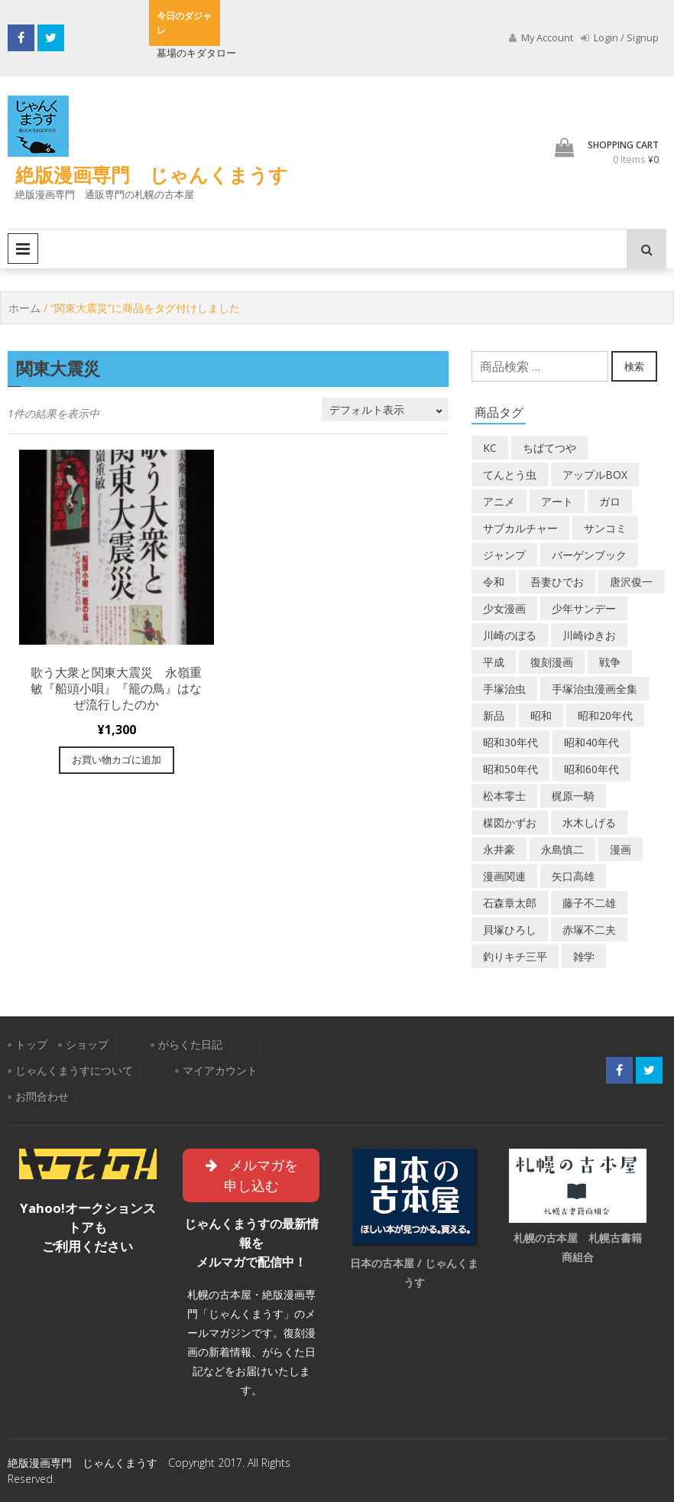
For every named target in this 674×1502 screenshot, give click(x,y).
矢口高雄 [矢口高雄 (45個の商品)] (573, 876)
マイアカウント (220, 1070)
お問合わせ (42, 1096)
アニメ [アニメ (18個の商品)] (499, 501)
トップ (31, 1044)
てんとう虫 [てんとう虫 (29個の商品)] (509, 474)
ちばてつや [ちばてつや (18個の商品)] (549, 448)
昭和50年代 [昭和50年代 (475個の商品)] (510, 769)
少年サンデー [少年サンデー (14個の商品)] (584, 608)
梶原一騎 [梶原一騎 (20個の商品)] (573, 795)
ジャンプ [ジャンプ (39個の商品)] (504, 555)
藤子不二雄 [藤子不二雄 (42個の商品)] (589, 903)
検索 (634, 366)
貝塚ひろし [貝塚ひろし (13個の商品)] (509, 929)
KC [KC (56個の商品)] (490, 448)
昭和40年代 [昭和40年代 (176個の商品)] (591, 742)
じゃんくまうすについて (74, 1070)
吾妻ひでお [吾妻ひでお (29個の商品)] (557, 581)
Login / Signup (620, 37)
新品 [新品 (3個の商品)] (493, 715)
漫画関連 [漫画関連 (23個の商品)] (504, 876)
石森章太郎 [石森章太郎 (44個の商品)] (509, 903)
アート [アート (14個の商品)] (557, 501)
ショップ (87, 1044)
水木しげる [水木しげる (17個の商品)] (589, 822)
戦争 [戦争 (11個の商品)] (610, 662)
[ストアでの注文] (385, 409)
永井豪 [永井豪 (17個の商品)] (499, 849)
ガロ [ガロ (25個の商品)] (610, 501)
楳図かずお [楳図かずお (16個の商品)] (509, 822)
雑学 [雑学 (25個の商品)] (584, 956)
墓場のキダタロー (196, 53)
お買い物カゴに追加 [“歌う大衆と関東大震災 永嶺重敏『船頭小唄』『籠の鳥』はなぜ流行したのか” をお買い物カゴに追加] (116, 759)
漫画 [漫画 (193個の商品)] (620, 849)
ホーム (24, 308)
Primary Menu (23, 248)
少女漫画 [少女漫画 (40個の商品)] (504, 608)
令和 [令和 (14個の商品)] (493, 581)
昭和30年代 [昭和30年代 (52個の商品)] (510, 742)
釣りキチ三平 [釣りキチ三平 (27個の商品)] (515, 956)
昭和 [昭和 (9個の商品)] (541, 715)
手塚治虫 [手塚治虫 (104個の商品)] (504, 688)
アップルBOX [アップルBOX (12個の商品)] (594, 474)
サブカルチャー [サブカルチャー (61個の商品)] (520, 528)
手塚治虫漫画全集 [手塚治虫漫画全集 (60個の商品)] (594, 688)
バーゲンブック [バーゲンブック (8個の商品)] (589, 555)
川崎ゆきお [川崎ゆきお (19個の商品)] (589, 635)
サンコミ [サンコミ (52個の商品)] (605, 528)
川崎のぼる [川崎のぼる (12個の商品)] (509, 635)
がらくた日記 (190, 1044)
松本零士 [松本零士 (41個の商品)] (504, 795)
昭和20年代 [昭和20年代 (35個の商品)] (605, 715)
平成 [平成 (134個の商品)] (493, 662)
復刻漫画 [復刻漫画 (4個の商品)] (551, 662)
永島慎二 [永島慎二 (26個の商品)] (562, 849)
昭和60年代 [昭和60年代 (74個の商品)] (591, 769)
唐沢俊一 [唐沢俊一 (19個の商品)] (631, 581)
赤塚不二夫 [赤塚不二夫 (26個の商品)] (589, 929)
